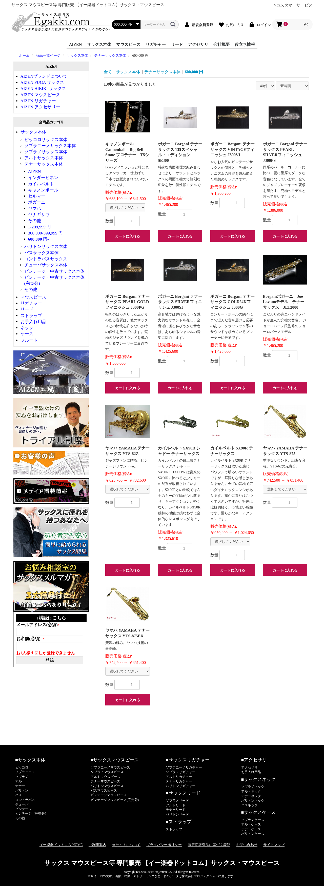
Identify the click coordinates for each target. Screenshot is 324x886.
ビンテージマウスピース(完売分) (115, 800)
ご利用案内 (97, 845)
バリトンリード (177, 814)
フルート (29, 340)
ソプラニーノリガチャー (184, 767)
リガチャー (156, 44)
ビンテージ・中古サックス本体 (54, 271)
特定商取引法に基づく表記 (209, 845)
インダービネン (43, 177)
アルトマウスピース (105, 777)
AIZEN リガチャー (38, 101)
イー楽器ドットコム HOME (61, 845)
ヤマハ (34, 208)
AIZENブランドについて (44, 76)
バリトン (21, 790)
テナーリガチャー (179, 781)
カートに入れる (127, 236)
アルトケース (251, 824)
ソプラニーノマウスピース (110, 767)
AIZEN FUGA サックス (42, 82)
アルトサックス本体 (43, 157)
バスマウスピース (104, 790)
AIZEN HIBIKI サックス (43, 88)
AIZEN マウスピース (40, 94)
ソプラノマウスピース (107, 772)
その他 (34, 220)
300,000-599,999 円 (45, 233)
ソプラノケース (252, 820)
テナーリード (176, 810)
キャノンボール (43, 190)
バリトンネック (252, 800)
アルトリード (176, 805)
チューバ (21, 804)
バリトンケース (252, 834)
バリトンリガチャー (180, 786)
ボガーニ (36, 202)
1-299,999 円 (39, 227)
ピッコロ (21, 767)
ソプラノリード (177, 800)
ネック (27, 327)
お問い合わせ (246, 845)
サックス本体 (99, 44)
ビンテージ (23, 809)
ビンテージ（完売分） (31, 813)
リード (177, 44)
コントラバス (25, 800)
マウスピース (128, 44)
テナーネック (251, 796)
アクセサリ (198, 44)
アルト (20, 781)
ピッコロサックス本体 (45, 139)
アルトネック (251, 791)
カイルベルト (41, 184)
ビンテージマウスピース (109, 795)
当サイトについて (126, 845)
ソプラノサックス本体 (45, 151)
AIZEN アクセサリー (40, 107)
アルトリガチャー (179, 777)
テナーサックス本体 (43, 164)
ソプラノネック (252, 787)
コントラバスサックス (45, 259)
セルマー (36, 196)
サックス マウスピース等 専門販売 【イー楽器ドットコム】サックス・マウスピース (162, 863)
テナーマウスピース (105, 781)
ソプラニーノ (25, 772)
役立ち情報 (245, 44)
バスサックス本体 (41, 252)
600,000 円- (38, 239)
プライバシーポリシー (164, 845)
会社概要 (221, 44)
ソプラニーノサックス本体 (50, 145)
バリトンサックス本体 (45, 246)
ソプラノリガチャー (180, 772)
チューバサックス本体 (45, 265)
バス (18, 795)
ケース (27, 333)
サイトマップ (274, 845)
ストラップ (31, 315)
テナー (20, 786)
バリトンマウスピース (107, 786)
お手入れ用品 (33, 321)
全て (108, 72)
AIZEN (75, 44)
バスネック (249, 805)
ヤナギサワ (39, 214)
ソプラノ (21, 777)
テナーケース (251, 829)
